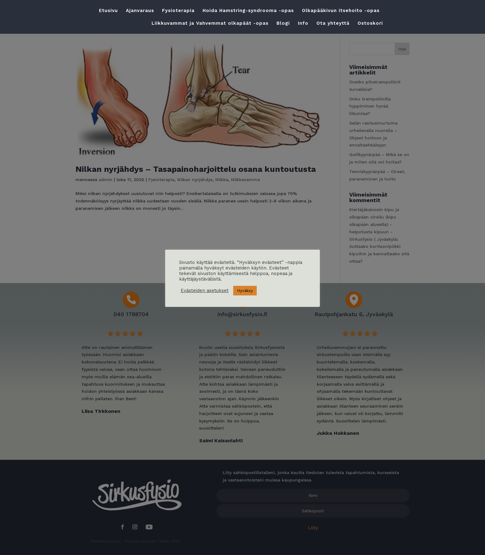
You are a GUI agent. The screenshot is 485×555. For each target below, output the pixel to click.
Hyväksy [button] (245, 290)
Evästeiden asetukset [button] (205, 290)
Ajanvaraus (140, 10)
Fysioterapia (178, 10)
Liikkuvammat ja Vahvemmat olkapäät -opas (210, 23)
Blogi (283, 23)
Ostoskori (370, 23)
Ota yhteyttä (333, 23)
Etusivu (108, 10)
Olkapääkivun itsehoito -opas (341, 10)
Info (303, 23)
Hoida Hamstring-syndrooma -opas (248, 10)
